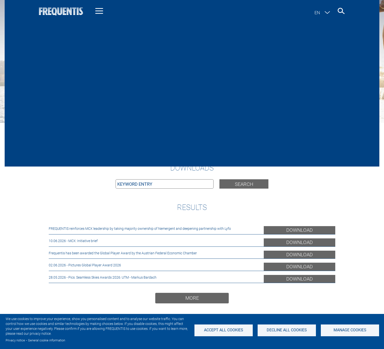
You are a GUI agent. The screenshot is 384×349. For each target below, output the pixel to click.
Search (244, 184)
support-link (226, 140)
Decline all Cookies (287, 330)
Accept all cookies (223, 330)
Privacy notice (15, 340)
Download (299, 230)
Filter (302, 156)
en (317, 12)
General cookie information (46, 340)
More (192, 298)
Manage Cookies (350, 330)
